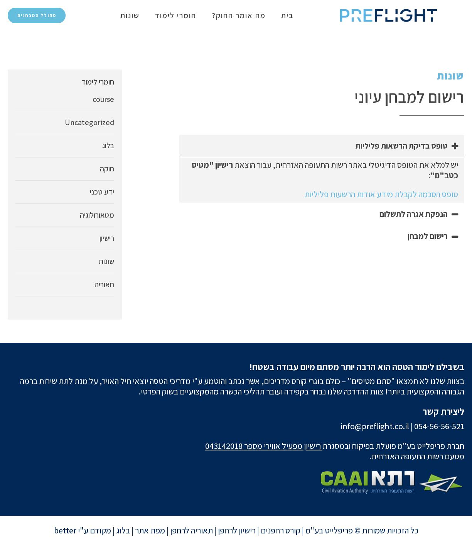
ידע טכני (102, 192)
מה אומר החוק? (239, 15)
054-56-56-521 (439, 426)
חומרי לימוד (175, 15)
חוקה (107, 169)
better (65, 530)
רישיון (106, 238)
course (103, 99)
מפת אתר (150, 530)
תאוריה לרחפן (191, 530)
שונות (130, 15)
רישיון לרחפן (237, 530)
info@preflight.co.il (375, 426)
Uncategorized (89, 122)
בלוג (108, 145)
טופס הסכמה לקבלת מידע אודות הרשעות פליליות (381, 194)
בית (287, 15)
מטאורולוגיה (97, 215)
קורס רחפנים (280, 530)
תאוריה (104, 284)
